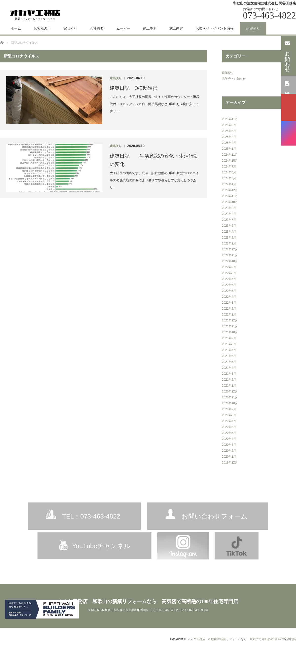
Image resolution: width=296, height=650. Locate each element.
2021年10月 (230, 332)
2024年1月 (229, 184)
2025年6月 (229, 131)
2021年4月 (229, 368)
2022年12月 (230, 249)
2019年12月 (230, 462)
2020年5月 (229, 433)
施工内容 (176, 28)
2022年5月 (229, 291)
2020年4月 (229, 439)
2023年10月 (230, 202)
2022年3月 (229, 302)
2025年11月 (230, 119)
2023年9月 (229, 208)
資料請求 (287, 84)
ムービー (123, 28)
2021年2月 (229, 379)
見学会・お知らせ (234, 78)
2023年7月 (229, 220)
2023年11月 (230, 196)
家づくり (70, 28)
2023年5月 (229, 225)
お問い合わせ (287, 55)
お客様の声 (42, 28)
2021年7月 (229, 350)
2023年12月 (230, 190)
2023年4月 (229, 231)
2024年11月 (230, 154)
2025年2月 (229, 143)
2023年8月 (229, 214)
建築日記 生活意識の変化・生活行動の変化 (154, 160)
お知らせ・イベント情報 (215, 28)
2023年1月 (229, 243)
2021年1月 (229, 385)
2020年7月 (229, 421)
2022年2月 (229, 308)
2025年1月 (229, 148)
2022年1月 (229, 314)
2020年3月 (229, 444)
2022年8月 (229, 273)
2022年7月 (229, 279)
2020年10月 (230, 403)
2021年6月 (229, 356)
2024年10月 (230, 160)
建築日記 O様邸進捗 (134, 88)
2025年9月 (229, 125)
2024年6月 (229, 172)
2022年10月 (230, 261)
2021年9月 (229, 338)
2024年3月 (229, 178)
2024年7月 (229, 166)
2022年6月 (229, 285)
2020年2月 (229, 450)
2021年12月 (230, 320)
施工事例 (150, 28)
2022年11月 (230, 255)
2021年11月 (230, 326)
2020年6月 (229, 427)
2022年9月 (229, 267)
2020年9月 (229, 409)
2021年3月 (229, 373)
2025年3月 (229, 137)
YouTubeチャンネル (101, 546)
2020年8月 (229, 415)
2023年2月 (229, 237)
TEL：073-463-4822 (91, 516)
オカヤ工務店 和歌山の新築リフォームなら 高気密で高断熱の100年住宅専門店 (148, 601)
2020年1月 (229, 456)
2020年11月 (230, 397)
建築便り (253, 28)
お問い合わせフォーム (214, 516)
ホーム (16, 28)
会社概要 (97, 28)
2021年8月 (229, 344)
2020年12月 (230, 391)
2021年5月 (229, 362)
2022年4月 (229, 296)
